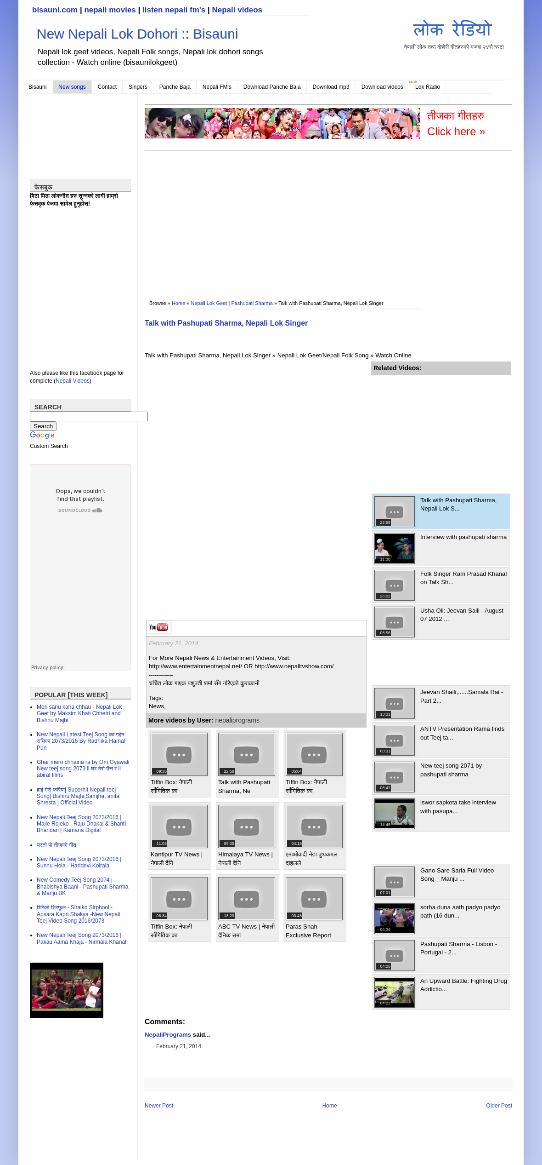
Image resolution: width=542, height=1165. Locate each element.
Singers (138, 87)
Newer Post (159, 1105)
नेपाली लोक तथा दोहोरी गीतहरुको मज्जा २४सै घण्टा (454, 33)
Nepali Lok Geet (209, 303)
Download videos (382, 87)
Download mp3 (331, 87)
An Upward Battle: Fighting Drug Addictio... (463, 985)
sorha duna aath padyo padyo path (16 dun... (460, 911)
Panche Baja (175, 87)
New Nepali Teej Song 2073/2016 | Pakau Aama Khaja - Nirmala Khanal (81, 938)
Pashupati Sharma (252, 303)
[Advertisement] (211, 218)
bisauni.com (55, 10)
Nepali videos (237, 10)
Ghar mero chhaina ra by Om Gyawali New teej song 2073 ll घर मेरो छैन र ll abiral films (83, 769)
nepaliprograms (237, 720)
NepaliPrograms (168, 1034)
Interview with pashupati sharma (463, 537)
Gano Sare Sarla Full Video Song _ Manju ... (457, 874)
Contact (107, 87)
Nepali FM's (217, 87)
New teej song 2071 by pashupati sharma (451, 769)
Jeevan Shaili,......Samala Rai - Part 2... (461, 696)
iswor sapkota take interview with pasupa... (458, 806)
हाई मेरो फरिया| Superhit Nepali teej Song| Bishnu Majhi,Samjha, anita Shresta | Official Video (78, 796)
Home (178, 303)
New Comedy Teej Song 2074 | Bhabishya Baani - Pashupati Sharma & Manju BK (82, 886)
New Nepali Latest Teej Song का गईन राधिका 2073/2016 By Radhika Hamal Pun (81, 741)
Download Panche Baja (272, 87)
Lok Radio (427, 87)
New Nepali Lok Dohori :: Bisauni (137, 33)
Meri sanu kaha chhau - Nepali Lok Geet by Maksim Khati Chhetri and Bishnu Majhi (79, 713)
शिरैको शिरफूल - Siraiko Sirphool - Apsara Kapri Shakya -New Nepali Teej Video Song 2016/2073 (78, 914)
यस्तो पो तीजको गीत (56, 845)
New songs (71, 87)
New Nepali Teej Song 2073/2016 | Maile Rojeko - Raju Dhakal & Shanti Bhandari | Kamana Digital (81, 824)
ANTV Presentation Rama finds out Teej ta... (462, 732)
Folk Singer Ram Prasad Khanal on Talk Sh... (463, 577)
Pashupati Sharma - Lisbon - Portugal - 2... (458, 948)
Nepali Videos (73, 381)
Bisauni (37, 87)
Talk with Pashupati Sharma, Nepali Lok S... (458, 504)
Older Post (499, 1105)
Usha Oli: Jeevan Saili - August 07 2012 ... (461, 614)
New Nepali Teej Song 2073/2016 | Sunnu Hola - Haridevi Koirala (79, 862)
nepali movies (110, 10)
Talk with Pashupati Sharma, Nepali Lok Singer (226, 323)
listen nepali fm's (173, 10)
